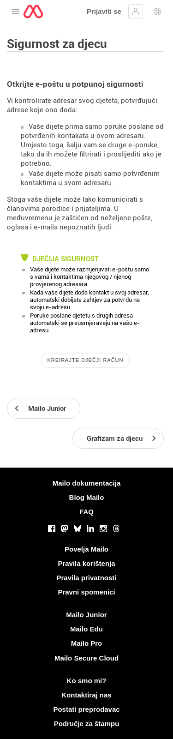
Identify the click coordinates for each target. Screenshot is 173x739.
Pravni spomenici (86, 592)
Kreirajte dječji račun (85, 360)
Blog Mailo (86, 497)
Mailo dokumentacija (87, 483)
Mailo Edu (86, 629)
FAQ (86, 512)
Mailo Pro (86, 643)
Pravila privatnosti (86, 578)
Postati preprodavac (86, 709)
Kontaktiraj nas (86, 695)
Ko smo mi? (87, 681)
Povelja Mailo (86, 549)
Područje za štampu (86, 723)
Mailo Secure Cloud (86, 658)
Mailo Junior (86, 615)
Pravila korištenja (86, 563)
